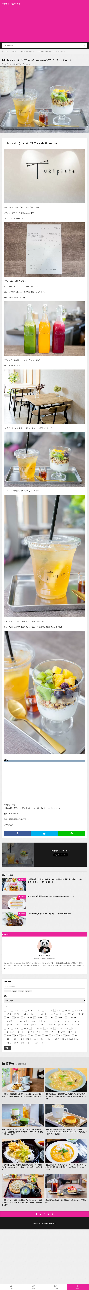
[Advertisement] (44, 23)
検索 (6, 1048)
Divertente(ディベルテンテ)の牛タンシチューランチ (49, 913)
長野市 (14, 51)
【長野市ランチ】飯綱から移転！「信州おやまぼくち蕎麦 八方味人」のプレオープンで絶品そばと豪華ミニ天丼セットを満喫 (22, 1202)
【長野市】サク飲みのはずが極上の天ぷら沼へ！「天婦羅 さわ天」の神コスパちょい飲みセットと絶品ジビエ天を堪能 (22, 1167)
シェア (33, 1287)
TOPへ (78, 1287)
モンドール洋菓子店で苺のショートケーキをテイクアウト (51, 896)
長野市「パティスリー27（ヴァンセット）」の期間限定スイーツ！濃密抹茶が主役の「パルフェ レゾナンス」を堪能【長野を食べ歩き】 (22, 1131)
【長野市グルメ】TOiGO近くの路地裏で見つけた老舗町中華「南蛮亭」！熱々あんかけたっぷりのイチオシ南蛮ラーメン (66, 1096)
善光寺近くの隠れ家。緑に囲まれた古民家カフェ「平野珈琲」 (65, 1201)
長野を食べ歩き (50, 1223)
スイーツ (32, 64)
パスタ (21, 991)
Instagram (55, 1287)
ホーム (11, 1287)
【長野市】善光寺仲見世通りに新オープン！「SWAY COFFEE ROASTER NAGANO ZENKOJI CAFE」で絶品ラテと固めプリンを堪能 (66, 1131)
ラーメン (28, 991)
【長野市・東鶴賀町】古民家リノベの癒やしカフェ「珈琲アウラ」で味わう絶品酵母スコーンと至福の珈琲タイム (22, 1095)
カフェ (26, 64)
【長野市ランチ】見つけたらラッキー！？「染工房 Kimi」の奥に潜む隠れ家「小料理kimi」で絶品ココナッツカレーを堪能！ (66, 1167)
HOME (6, 51)
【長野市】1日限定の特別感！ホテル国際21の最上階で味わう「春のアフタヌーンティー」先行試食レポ (57, 880)
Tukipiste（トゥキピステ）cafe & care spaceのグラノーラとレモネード (42, 51)
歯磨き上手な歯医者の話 (63, 966)
